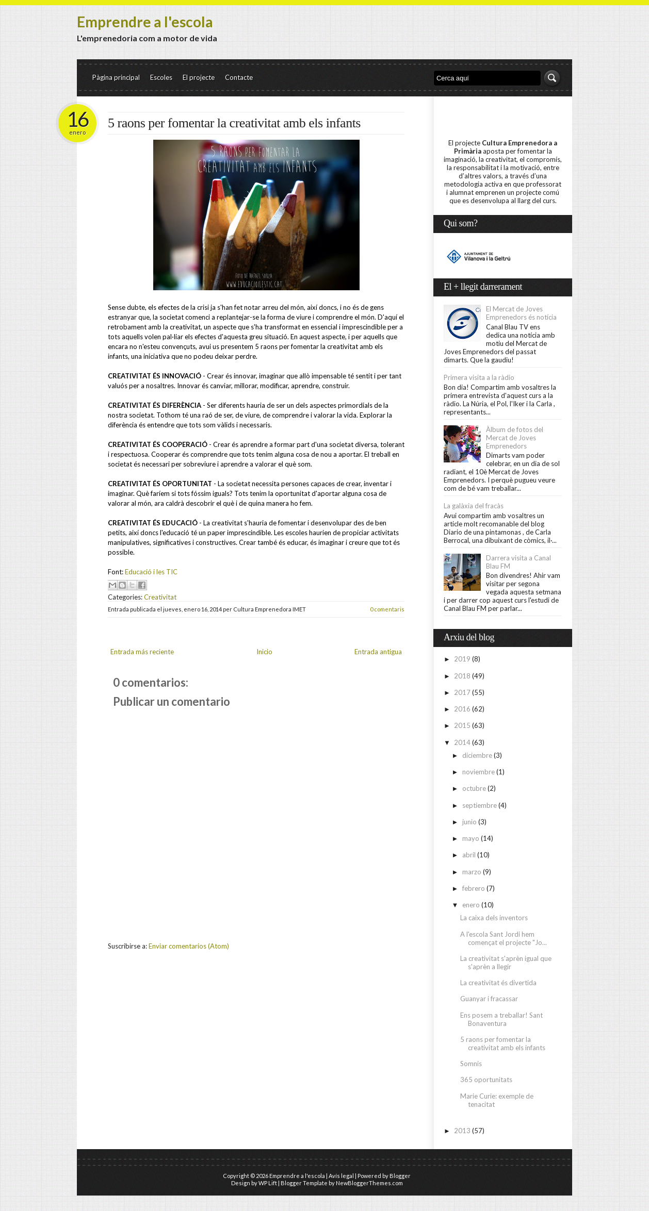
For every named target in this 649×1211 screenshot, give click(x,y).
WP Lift (267, 1183)
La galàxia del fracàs (474, 506)
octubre (474, 788)
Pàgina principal (116, 77)
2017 (462, 692)
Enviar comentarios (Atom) (189, 946)
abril (469, 855)
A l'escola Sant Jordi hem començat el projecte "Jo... (503, 938)
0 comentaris (387, 609)
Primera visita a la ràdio (479, 377)
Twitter (514, 40)
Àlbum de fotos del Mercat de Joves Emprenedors (514, 437)
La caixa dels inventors (494, 918)
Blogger (400, 1175)
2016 (462, 709)
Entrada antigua (378, 652)
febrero (473, 888)
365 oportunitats (486, 1079)
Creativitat (160, 597)
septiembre (479, 805)
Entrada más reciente (142, 652)
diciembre (477, 755)
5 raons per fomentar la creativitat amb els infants (234, 122)
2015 (462, 725)
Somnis (471, 1063)
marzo (471, 872)
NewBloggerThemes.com (369, 1183)
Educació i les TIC (151, 572)
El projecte (199, 77)
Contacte (239, 77)
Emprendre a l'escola (145, 21)
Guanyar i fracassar (489, 998)
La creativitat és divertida (498, 982)
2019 (462, 659)
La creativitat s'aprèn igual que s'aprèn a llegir (505, 962)
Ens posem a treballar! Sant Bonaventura (501, 1019)
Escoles (161, 77)
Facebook (552, 40)
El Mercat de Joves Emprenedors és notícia (521, 313)
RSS (533, 40)
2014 (462, 742)
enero (471, 905)
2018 (462, 676)
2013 (462, 1130)
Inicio (264, 652)
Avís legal (341, 1175)
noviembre (478, 772)
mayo (470, 838)
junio (469, 822)
